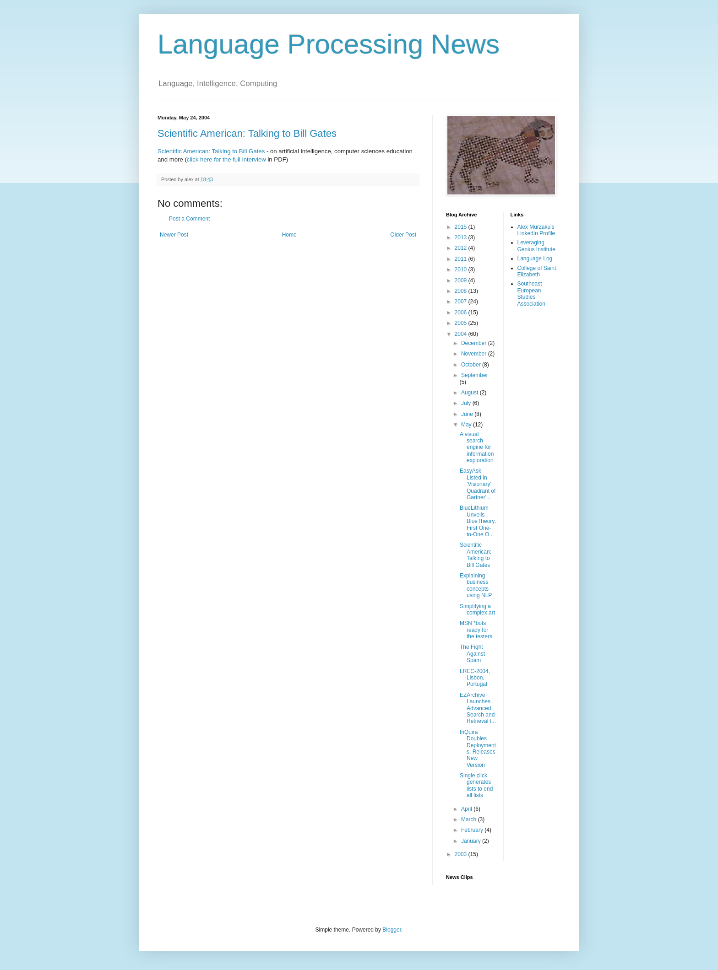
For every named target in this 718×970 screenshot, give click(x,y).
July (467, 403)
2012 (461, 248)
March (469, 819)
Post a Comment (189, 219)
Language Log (535, 258)
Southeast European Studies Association (531, 293)
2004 (461, 334)
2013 (461, 237)
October (471, 364)
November (474, 353)
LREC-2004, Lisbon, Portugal (475, 678)
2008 (461, 291)
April (467, 809)
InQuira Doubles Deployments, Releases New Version (478, 748)
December (474, 343)
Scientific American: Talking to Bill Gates (247, 133)
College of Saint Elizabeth (536, 271)
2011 (461, 259)
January (471, 841)
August (470, 392)
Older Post (403, 235)
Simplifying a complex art (477, 609)
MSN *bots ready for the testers (476, 630)
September (474, 375)
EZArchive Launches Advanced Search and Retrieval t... (478, 708)
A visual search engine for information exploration (477, 447)
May (467, 424)
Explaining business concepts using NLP (476, 585)
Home (289, 235)
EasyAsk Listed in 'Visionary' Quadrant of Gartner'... (477, 484)
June (467, 414)
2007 (461, 301)
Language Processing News (329, 44)
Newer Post (174, 235)
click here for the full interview (226, 159)
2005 (461, 323)
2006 (461, 312)
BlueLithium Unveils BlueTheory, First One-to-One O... (478, 521)
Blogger (391, 930)
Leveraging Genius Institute (536, 245)
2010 (461, 269)
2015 (461, 227)
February (472, 830)
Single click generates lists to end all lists (476, 785)
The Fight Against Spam (472, 653)
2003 (461, 854)
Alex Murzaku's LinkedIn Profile (536, 230)
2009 (461, 280)
